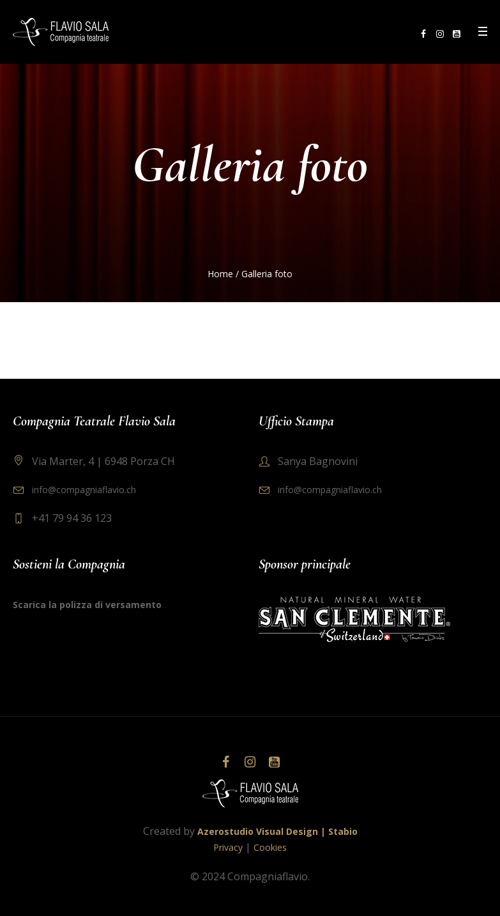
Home (220, 274)
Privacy (228, 847)
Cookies (270, 847)
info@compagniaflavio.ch (84, 490)
